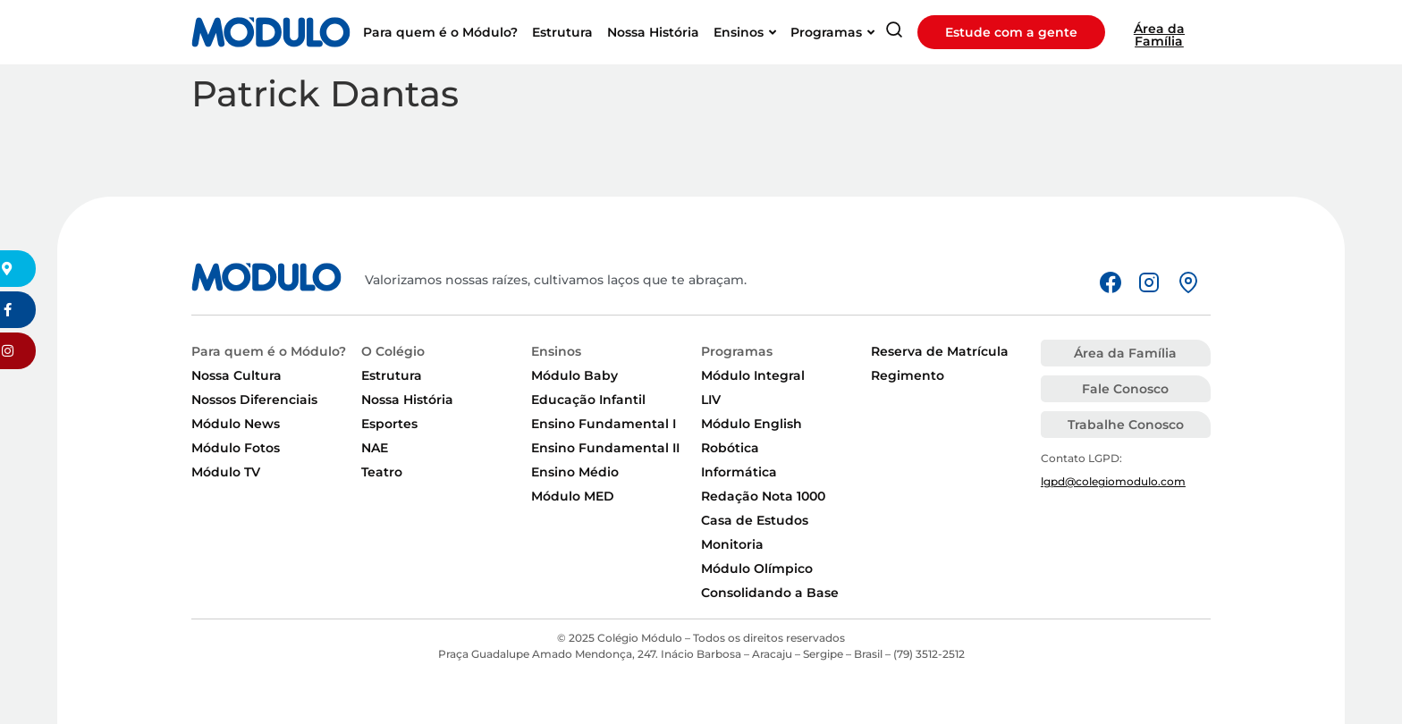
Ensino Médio (575, 472)
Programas (737, 351)
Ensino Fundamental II (605, 448)
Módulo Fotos (235, 448)
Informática (739, 472)
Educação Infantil (588, 399)
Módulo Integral (753, 375)
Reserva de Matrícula (940, 351)
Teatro (381, 472)
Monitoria (732, 544)
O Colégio (393, 351)
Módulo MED (572, 496)
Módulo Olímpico (757, 568)
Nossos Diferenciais (254, 399)
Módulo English (751, 424)
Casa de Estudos (754, 520)
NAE (374, 448)
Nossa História (407, 399)
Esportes (389, 424)
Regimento (907, 375)
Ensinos (556, 351)
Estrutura (391, 375)
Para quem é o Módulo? (268, 351)
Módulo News (235, 424)
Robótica (730, 448)
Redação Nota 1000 (763, 496)
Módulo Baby (574, 375)
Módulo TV (225, 472)
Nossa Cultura (236, 375)
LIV (711, 399)
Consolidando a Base (770, 593)
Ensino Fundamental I (603, 424)
